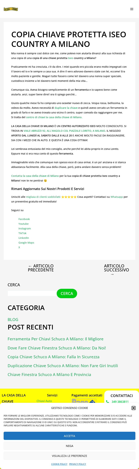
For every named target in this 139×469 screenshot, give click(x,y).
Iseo (71, 58)
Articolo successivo (115, 270)
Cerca (14, 284)
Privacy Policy (77, 464)
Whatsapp (117, 196)
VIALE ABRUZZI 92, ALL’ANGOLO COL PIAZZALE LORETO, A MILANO (64, 130)
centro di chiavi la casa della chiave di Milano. (54, 117)
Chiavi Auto (44, 401)
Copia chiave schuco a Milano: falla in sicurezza (54, 356)
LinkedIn (23, 238)
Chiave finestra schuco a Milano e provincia (49, 374)
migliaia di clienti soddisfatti (43, 196)
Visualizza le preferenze (69, 456)
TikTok (22, 233)
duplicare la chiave (66, 107)
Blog (13, 319)
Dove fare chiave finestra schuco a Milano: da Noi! (57, 347)
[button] (133, 408)
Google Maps (26, 242)
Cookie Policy (59, 464)
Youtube (23, 223)
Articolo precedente (41, 268)
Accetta (69, 436)
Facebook (24, 219)
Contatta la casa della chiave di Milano (35, 176)
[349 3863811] (117, 401)
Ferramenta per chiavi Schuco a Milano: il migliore (56, 338)
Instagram (24, 228)
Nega (69, 446)
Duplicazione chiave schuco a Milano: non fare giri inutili (63, 365)
